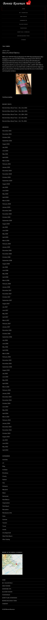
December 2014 (6, 397)
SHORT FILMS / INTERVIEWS (9, 597)
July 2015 (5, 373)
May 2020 (5, 194)
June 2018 (5, 270)
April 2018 (5, 277)
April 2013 (5, 450)
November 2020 (7, 174)
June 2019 (5, 230)
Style (3, 516)
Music (4, 493)
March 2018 (5, 280)
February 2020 (6, 204)
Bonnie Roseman (19, 56)
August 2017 (6, 303)
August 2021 (6, 144)
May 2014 (5, 410)
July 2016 (5, 340)
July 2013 (5, 440)
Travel (4, 526)
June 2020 (5, 190)
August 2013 (6, 436)
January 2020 (6, 207)
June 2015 (5, 376)
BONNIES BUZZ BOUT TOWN (23, 35)
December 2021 (6, 130)
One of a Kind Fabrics (11, 53)
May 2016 (5, 347)
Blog (3, 466)
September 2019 (7, 220)
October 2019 (6, 217)
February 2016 (6, 357)
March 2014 (5, 416)
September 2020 (7, 180)
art (3, 463)
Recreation (5, 509)
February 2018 (6, 283)
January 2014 (6, 423)
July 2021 (5, 147)
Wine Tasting (6, 539)
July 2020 (5, 187)
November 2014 (7, 400)
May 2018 (5, 273)
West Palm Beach (7, 536)
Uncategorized (6, 532)
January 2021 (6, 167)
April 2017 (5, 317)
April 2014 (5, 413)
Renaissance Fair (7, 513)
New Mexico (5, 499)
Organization (6, 503)
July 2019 (5, 227)
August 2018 (6, 263)
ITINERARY (23, 39)
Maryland (5, 489)
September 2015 (7, 367)
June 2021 (5, 150)
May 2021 (5, 154)
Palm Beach (5, 506)
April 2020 (5, 197)
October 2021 (6, 137)
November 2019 (7, 214)
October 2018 (6, 257)
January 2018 (6, 287)
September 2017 (7, 300)
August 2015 (6, 370)
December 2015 (6, 360)
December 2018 (6, 250)
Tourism (4, 523)
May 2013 (5, 446)
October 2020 (6, 177)
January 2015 (6, 393)
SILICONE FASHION (23, 24)
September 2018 (7, 260)
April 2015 (5, 383)
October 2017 (6, 297)
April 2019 (5, 237)
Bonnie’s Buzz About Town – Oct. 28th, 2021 (14, 114)
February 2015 (6, 390)
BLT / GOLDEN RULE (23, 12)
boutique (4, 469)
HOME (23, 8)
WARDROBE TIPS (23, 20)
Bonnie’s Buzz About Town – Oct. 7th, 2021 (14, 121)
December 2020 (7, 170)
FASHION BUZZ (23, 28)
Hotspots (5, 486)
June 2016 (5, 343)
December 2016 (6, 330)
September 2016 (7, 337)
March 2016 (5, 353)
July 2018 (5, 267)
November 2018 (7, 253)
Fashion (4, 479)
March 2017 (5, 320)
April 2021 (5, 157)
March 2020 (5, 200)
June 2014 (5, 406)
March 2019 (5, 240)
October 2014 (6, 403)
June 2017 (5, 310)
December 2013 (6, 426)
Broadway (5, 473)
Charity (4, 476)
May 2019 (5, 234)
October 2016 (6, 333)
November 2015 (7, 363)
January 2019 (6, 247)
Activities (5, 459)
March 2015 (5, 387)
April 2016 (5, 350)
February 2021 (6, 164)
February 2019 (6, 243)
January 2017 (6, 327)
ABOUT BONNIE (23, 16)
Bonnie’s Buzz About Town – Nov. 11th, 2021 (14, 111)
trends (4, 529)
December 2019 (6, 210)
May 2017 (5, 313)
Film (3, 483)
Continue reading (7, 97)
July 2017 (5, 307)
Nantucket (5, 496)
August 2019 (6, 224)
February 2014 (6, 420)
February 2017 (6, 323)
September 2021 (7, 140)
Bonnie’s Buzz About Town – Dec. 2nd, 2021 (14, 108)
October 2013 (6, 433)
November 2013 (7, 430)
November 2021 (7, 134)
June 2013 (5, 443)
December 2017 (6, 290)
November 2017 (7, 293)
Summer (4, 519)
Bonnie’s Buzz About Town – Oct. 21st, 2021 (14, 117)
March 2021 (5, 160)
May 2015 (5, 380)
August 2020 (6, 184)
